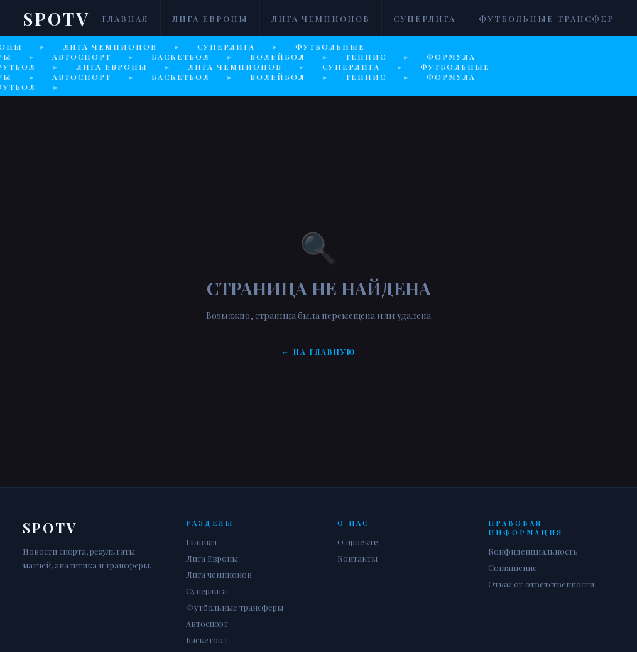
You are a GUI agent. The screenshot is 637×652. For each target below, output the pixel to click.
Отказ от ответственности (541, 584)
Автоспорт (207, 623)
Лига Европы (210, 18)
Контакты (357, 558)
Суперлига (424, 18)
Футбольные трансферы (551, 18)
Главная (125, 18)
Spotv (56, 18)
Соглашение (512, 567)
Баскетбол (206, 639)
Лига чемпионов (320, 18)
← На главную (318, 352)
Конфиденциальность (533, 551)
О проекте (357, 541)
